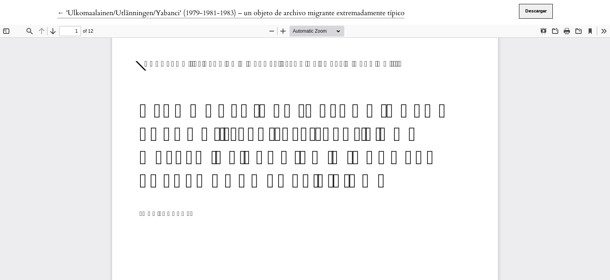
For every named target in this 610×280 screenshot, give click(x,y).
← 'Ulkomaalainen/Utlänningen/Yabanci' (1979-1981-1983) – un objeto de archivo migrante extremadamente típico (231, 13)
